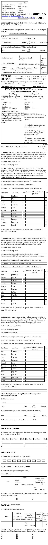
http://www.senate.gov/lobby (26, 18)
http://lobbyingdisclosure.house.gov (12, 16)
